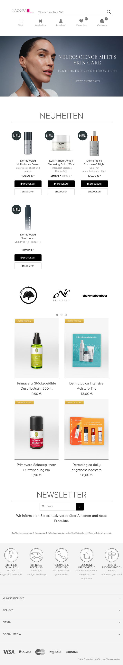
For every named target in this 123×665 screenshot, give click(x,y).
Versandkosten (113, 659)
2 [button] (61, 315)
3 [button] (66, 315)
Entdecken (28, 191)
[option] (28, 295)
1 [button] (57, 315)
